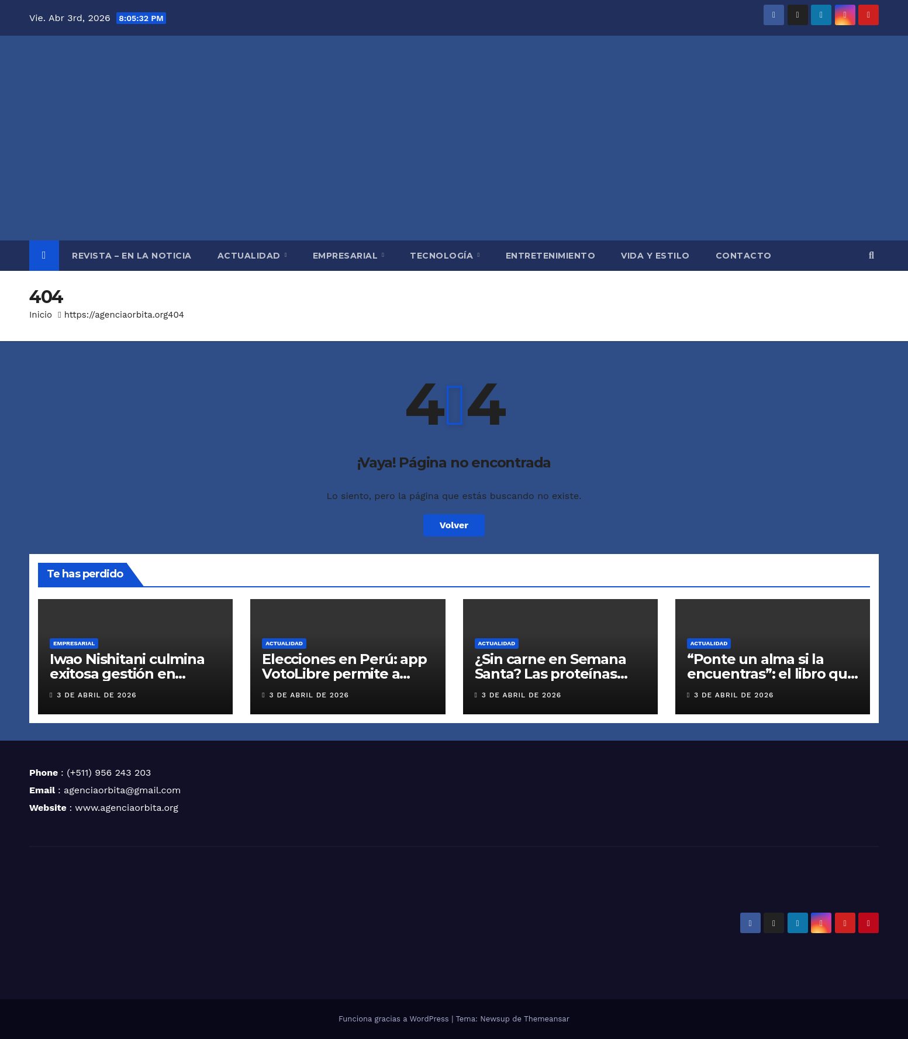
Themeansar (546, 1018)
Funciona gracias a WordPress (395, 1018)
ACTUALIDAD (250, 255)
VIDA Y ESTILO (655, 255)
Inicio (40, 314)
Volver (454, 525)
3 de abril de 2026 (96, 695)
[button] (871, 255)
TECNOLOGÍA (443, 255)
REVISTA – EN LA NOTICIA (132, 255)
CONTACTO (744, 255)
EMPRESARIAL (347, 255)
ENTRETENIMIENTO (551, 255)
